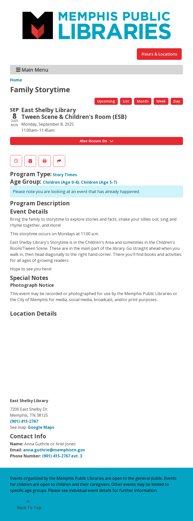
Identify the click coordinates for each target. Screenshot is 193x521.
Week (161, 101)
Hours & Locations (159, 54)
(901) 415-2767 (24, 421)
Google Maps (41, 427)
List (126, 101)
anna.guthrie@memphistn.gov (54, 450)
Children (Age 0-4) (61, 182)
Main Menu (32, 69)
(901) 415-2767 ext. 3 (62, 456)
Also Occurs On (96, 140)
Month (143, 101)
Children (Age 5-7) (99, 182)
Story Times (65, 174)
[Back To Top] (28, 504)
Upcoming (106, 101)
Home (16, 80)
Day (176, 101)
